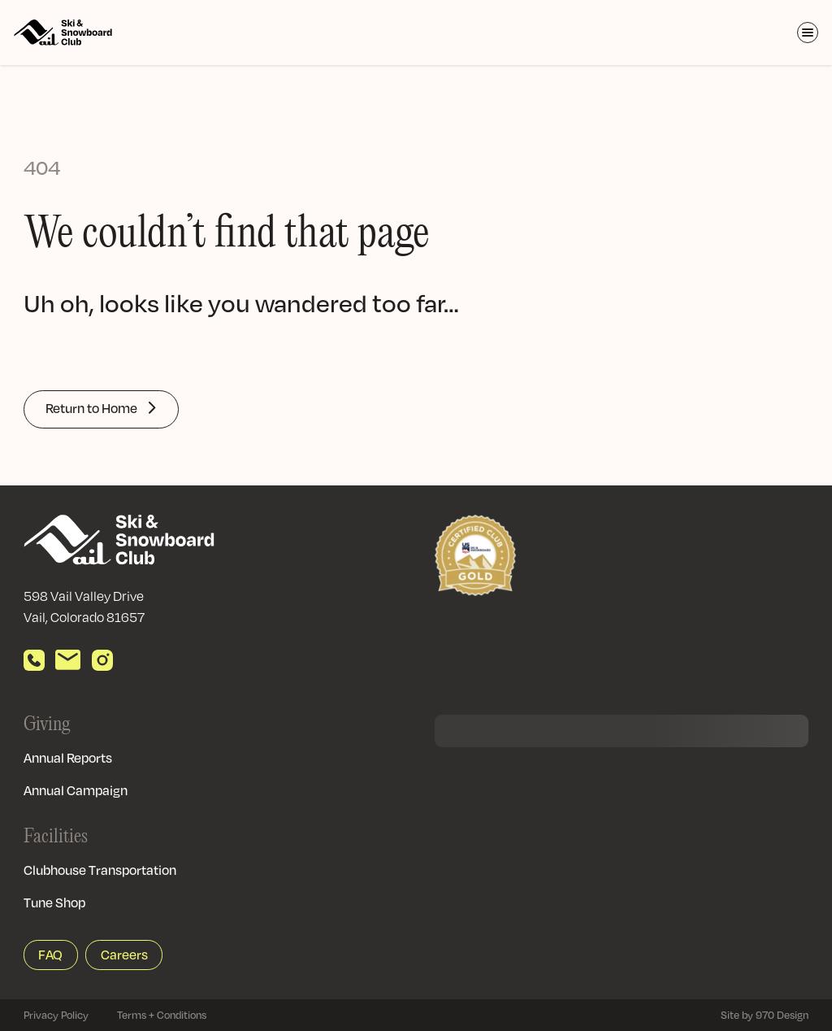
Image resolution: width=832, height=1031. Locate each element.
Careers (124, 954)
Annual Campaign (76, 790)
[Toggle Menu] (807, 32)
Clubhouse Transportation (100, 870)
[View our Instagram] (102, 660)
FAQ (50, 954)
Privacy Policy (56, 1014)
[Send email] (67, 660)
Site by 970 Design (764, 1014)
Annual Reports (68, 758)
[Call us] (34, 660)
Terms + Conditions (161, 1014)
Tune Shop (54, 902)
